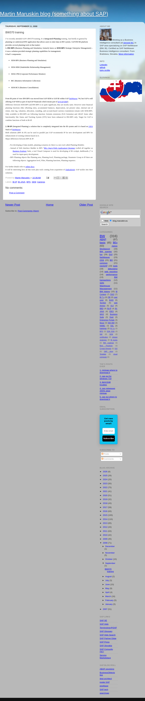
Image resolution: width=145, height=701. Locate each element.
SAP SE (103, 620)
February (109, 600)
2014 (105, 519)
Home (49, 204)
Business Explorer (20, 151)
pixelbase (104, 686)
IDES (111, 311)
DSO (112, 294)
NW (101, 334)
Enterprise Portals (107, 320)
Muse (102, 323)
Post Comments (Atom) (28, 211)
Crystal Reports (105, 348)
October (109, 559)
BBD (101, 309)
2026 (105, 471)
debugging (112, 269)
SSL (112, 326)
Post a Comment (16, 193)
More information (126, 54)
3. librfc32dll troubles (105, 383)
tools (115, 266)
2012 (105, 527)
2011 (105, 531)
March (108, 596)
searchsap (104, 693)
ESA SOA (110, 331)
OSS (102, 260)
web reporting (111, 271)
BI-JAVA (21, 182)
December (110, 546)
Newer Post (12, 204)
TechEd (103, 303)
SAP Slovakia (106, 645)
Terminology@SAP (108, 628)
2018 (105, 503)
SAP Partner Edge (108, 638)
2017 (105, 507)
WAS (102, 314)
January (109, 604)
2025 (105, 475)
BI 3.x (112, 328)
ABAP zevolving (107, 669)
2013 (105, 523)
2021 (105, 491)
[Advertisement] (112, 152)
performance (112, 274)
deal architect (106, 678)
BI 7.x (102, 297)
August (108, 576)
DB (109, 297)
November (110, 553)
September (110, 563)
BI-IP (15, 182)
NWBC (102, 326)
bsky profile (105, 70)
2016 (105, 511)
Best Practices (106, 346)
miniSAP (104, 266)
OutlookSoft (70, 170)
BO (111, 260)
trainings (41, 182)
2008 (105, 543)
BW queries (106, 251)
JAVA (91, 126)
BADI (111, 300)
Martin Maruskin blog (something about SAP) (54, 14)
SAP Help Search (108, 635)
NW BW (111, 323)
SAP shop (108, 351)
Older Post (86, 204)
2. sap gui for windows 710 (105, 377)
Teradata (103, 354)
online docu (29, 167)
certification (104, 337)
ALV (112, 306)
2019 (105, 499)
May (107, 588)
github (102, 67)
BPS (29, 182)
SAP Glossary (106, 631)
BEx (115, 242)
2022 (105, 487)
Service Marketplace (105, 656)
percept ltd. (128, 43)
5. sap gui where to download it (108, 398)
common (104, 263)
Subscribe (108, 438)
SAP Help (104, 624)
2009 (105, 539)
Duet (112, 317)
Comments (108, 459)
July (107, 580)
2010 (105, 535)
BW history (105, 291)
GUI (111, 254)
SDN (102, 283)
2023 (105, 483)
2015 (105, 515)
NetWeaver (73, 98)
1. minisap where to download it (108, 371)
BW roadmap (108, 343)
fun (101, 254)
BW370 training (109, 570)
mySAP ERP (63, 102)
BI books (114, 340)
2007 (105, 609)
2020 (105, 495)
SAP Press (105, 642)
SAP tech (104, 689)
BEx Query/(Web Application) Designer (59, 148)
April (107, 592)
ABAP (103, 239)
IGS (116, 348)
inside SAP (105, 682)
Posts (105, 454)
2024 (105, 479)
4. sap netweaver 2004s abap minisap (107, 390)
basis (102, 242)
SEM (34, 182)
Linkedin (103, 65)
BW (102, 236)
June (107, 584)
